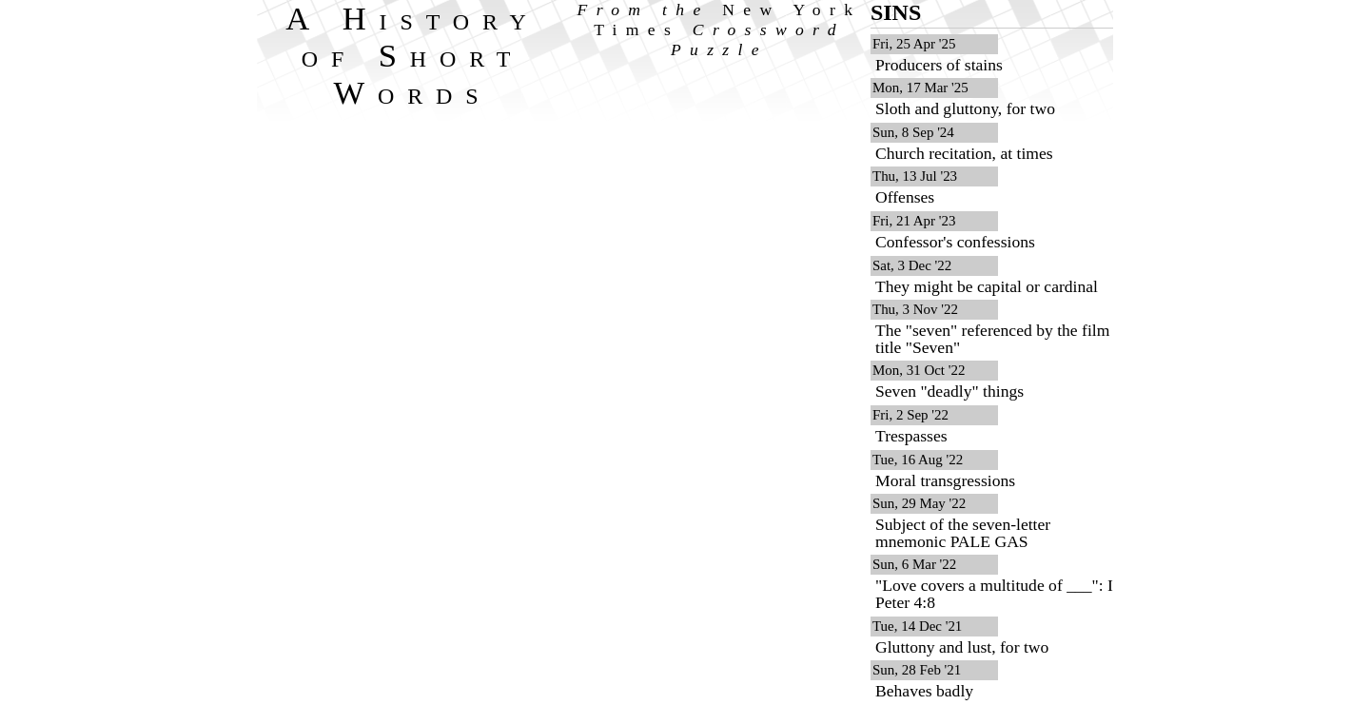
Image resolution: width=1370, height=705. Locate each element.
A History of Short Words (412, 55)
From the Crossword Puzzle (719, 29)
